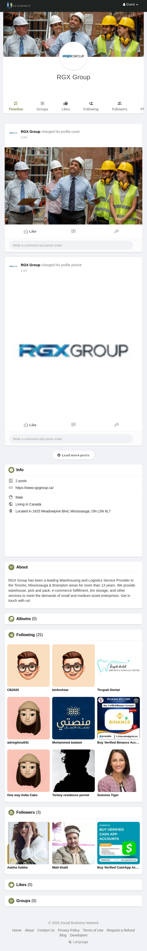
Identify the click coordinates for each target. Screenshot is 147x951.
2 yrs (24, 137)
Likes (21, 885)
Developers (79, 935)
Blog (63, 935)
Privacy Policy (68, 930)
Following (25, 635)
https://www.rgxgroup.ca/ (34, 488)
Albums (23, 619)
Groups (23, 901)
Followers (25, 812)
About (29, 930)
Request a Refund (121, 930)
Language (78, 942)
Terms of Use (93, 930)
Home (16, 930)
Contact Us (45, 930)
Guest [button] (130, 4)
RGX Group (73, 77)
